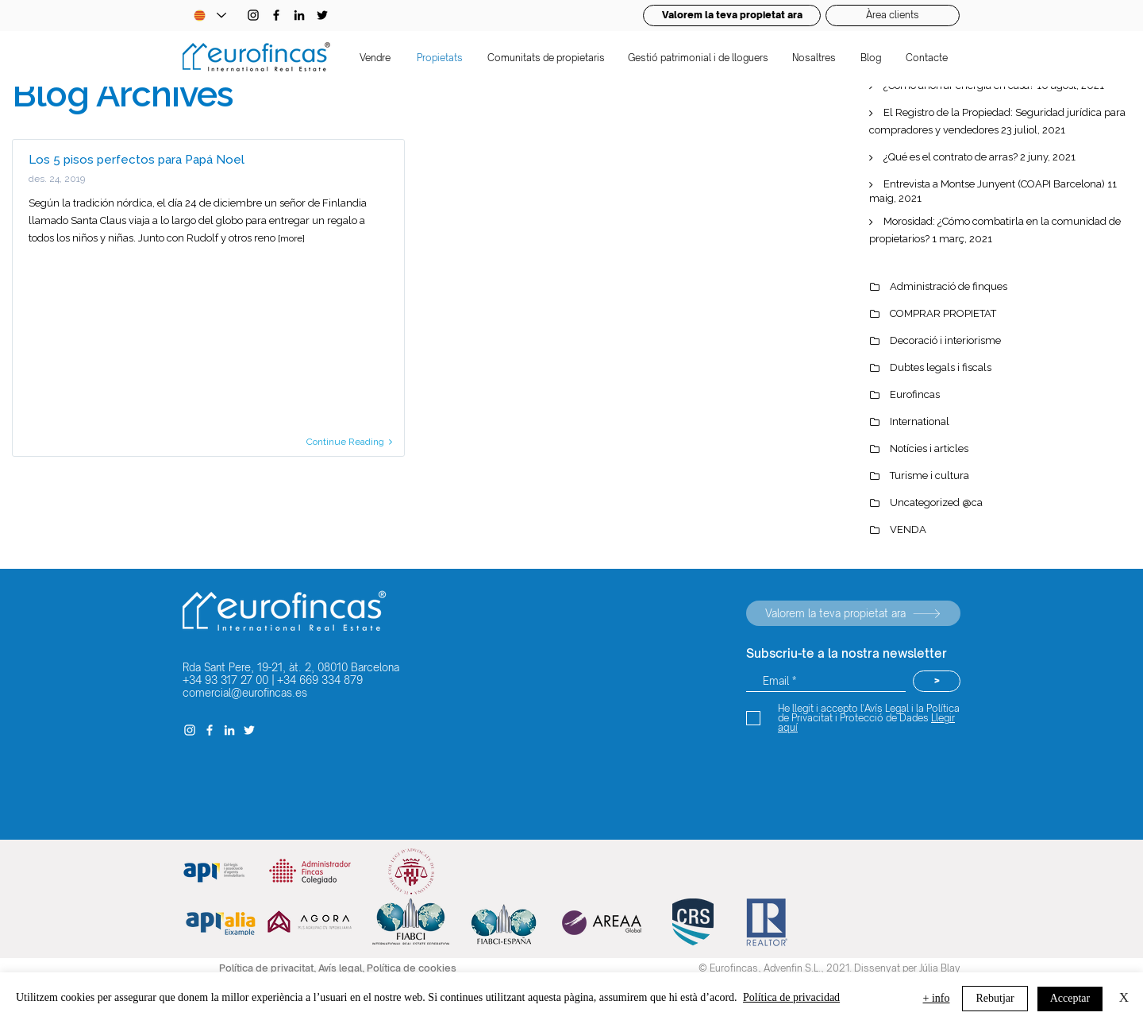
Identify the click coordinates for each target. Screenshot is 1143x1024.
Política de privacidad (791, 997)
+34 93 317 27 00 (225, 680)
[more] (291, 238)
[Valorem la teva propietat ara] (853, 613)
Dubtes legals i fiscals (940, 367)
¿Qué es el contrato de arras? (950, 157)
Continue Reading (349, 441)
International (919, 421)
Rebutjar (995, 998)
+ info (936, 998)
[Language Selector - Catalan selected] (210, 15)
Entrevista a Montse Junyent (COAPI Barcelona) (994, 184)
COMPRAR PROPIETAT (943, 313)
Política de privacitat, (268, 968)
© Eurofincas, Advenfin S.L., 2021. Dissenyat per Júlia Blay (829, 968)
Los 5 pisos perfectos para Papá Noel (136, 160)
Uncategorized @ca (936, 502)
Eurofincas (915, 394)
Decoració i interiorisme (945, 340)
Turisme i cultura (929, 475)
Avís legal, (342, 968)
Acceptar (1070, 998)
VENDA (908, 529)
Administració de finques (948, 286)
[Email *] (826, 681)
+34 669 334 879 (320, 680)
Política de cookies (411, 968)
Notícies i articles (929, 448)
